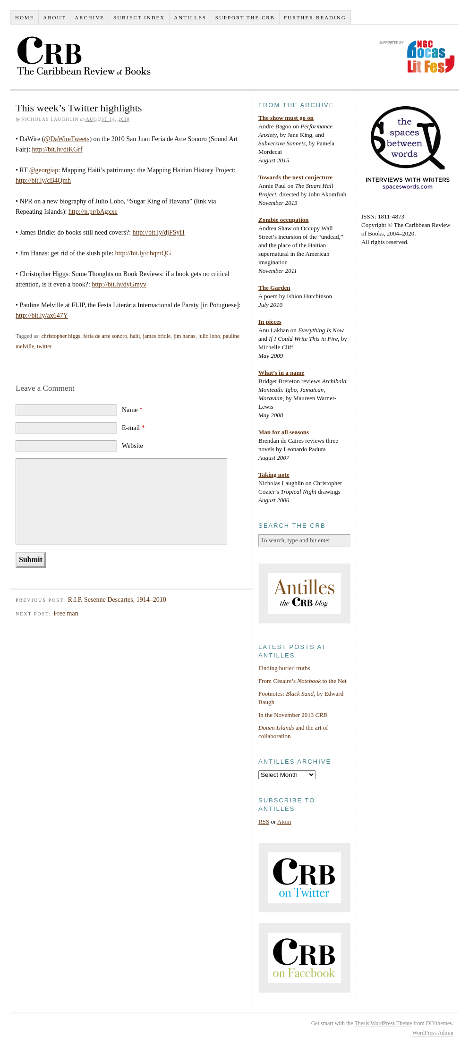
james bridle (157, 336)
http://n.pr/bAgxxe (93, 211)
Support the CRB (245, 17)
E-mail (133, 427)
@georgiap (44, 170)
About (54, 17)
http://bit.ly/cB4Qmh (43, 180)
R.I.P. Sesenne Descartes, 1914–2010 (117, 599)
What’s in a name (281, 372)
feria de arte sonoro (105, 336)
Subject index (139, 17)
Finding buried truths (284, 668)
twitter (44, 346)
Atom (284, 821)
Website (132, 445)
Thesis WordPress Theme (383, 1023)
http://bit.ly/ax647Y (42, 315)
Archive (89, 17)
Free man (65, 613)
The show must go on (286, 117)
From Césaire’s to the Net (302, 680)
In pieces (269, 321)
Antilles (190, 17)
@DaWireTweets (66, 139)
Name (132, 409)
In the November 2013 (292, 714)
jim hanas (184, 336)
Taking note (274, 474)
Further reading (315, 17)
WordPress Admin (432, 1032)
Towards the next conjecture (295, 177)
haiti (135, 336)
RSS (263, 821)
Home (24, 17)
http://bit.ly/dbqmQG (143, 253)
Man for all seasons (283, 432)
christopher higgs (60, 336)
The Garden (274, 287)
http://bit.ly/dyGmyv (119, 284)
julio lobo (209, 336)
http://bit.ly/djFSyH (159, 232)
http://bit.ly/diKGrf (57, 149)
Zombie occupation (283, 219)
